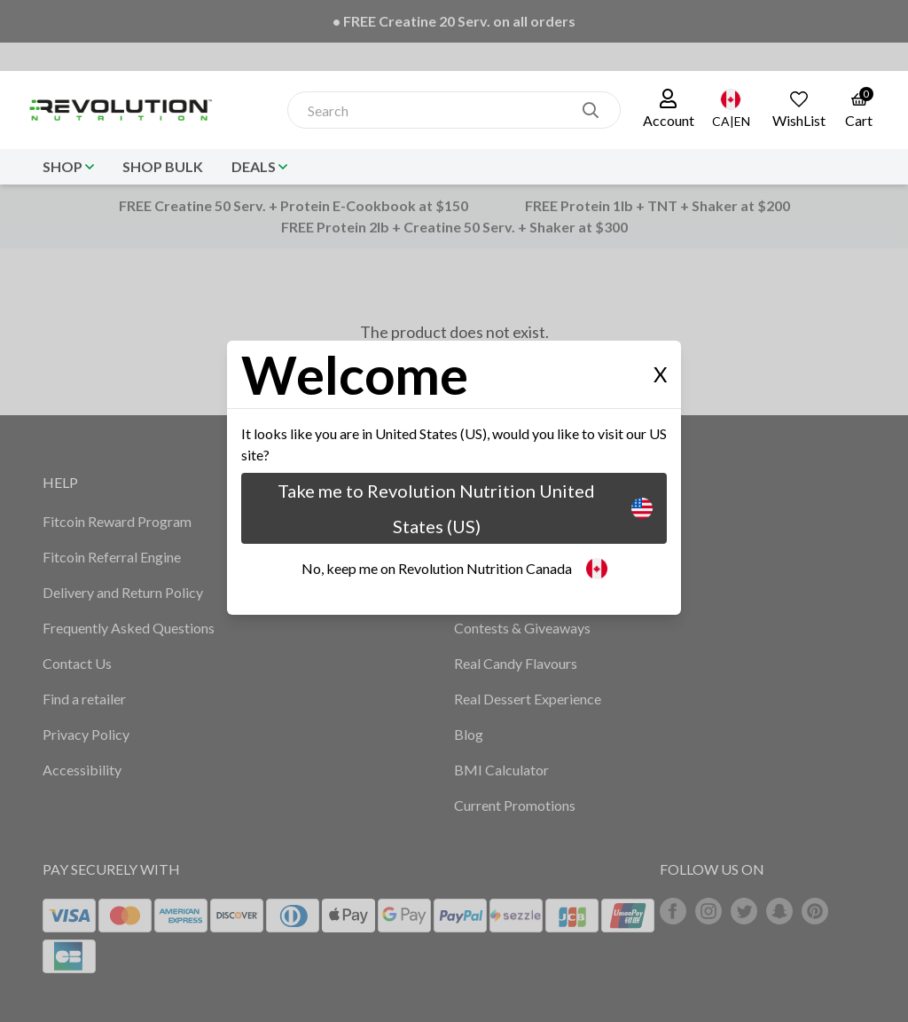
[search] (590, 110)
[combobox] (435, 110)
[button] (668, 110)
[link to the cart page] (859, 110)
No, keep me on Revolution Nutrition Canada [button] (454, 568)
